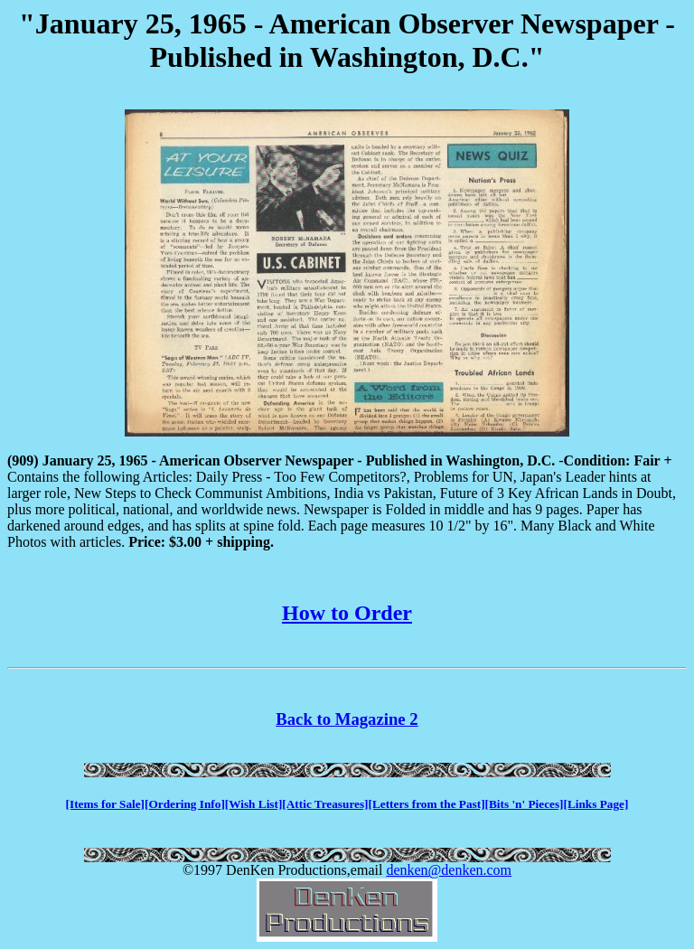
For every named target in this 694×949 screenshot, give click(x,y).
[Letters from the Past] (427, 804)
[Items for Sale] (105, 804)
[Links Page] (596, 804)
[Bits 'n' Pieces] (524, 804)
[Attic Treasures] (325, 804)
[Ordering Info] (185, 804)
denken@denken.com (448, 870)
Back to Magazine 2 (346, 718)
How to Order (347, 613)
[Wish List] (254, 804)
